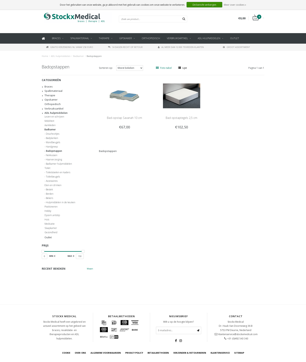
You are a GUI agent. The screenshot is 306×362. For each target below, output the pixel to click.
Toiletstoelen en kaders (58, 172)
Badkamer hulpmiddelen (59, 163)
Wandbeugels (53, 142)
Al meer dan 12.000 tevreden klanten (181, 47)
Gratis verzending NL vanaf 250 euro (69, 47)
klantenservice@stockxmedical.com (238, 334)
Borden (49, 193)
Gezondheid (50, 232)
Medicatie (49, 223)
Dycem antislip (52, 215)
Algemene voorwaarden (106, 352)
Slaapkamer (50, 228)
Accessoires (52, 181)
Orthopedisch (151, 38)
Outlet (234, 38)
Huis (46, 219)
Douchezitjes (52, 133)
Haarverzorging (54, 159)
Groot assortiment (236, 47)
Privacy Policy (134, 352)
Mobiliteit (49, 121)
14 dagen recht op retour (125, 47)
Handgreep (52, 146)
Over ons (80, 352)
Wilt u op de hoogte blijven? (178, 321)
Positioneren (51, 206)
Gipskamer (125, 38)
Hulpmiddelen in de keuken (60, 202)
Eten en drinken (52, 185)
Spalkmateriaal (79, 38)
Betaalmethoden (158, 352)
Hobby (47, 211)
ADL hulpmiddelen (209, 38)
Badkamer (78, 56)
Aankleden (50, 125)
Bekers (49, 198)
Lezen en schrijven (54, 116)
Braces (56, 38)
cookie (66, 352)
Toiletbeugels (53, 176)
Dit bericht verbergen (204, 4)
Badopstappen (94, 56)
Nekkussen (51, 155)
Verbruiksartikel (177, 38)
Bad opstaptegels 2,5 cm (181, 118)
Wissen (90, 268)
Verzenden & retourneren (189, 352)
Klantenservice (220, 352)
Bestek (49, 189)
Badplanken (52, 138)
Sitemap (239, 352)
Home (45, 56)
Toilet (47, 168)
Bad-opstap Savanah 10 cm (124, 118)
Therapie (104, 38)
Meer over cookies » (235, 4)
